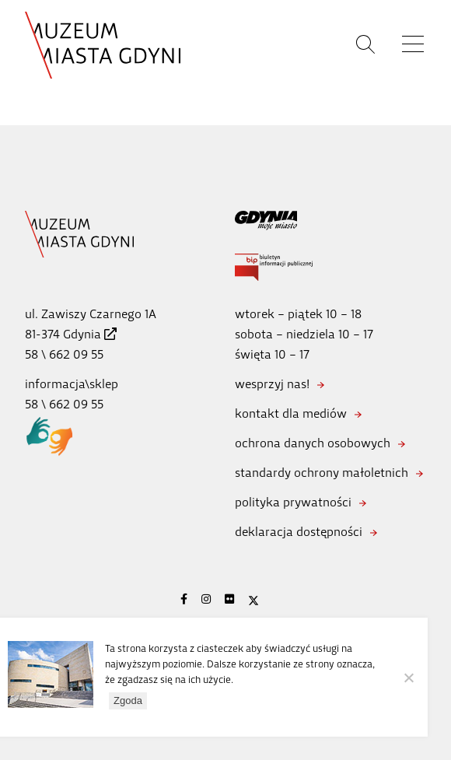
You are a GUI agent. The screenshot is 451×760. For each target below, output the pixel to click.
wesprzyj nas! (272, 383)
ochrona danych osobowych (312, 443)
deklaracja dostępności (298, 531)
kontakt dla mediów (291, 413)
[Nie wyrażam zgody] (408, 677)
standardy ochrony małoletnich (321, 472)
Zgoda (128, 700)
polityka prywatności (293, 502)
